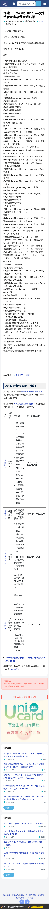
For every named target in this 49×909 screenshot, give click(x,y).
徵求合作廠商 (37, 907)
